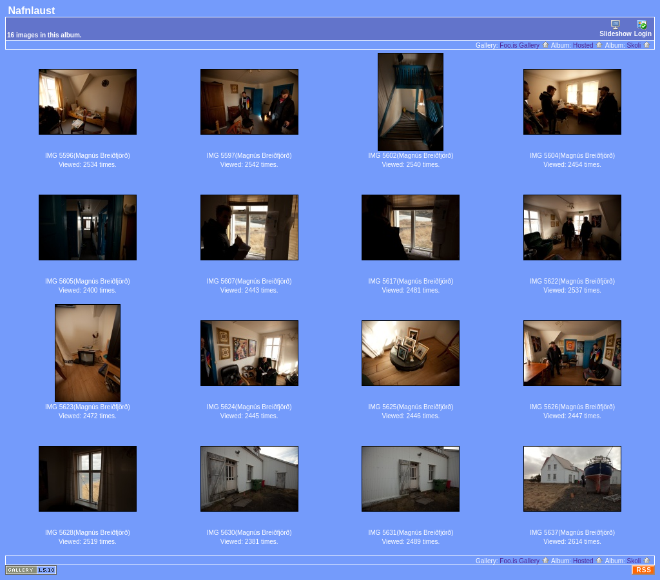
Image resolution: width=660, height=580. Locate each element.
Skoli (639, 45)
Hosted (588, 45)
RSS (644, 570)
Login (643, 28)
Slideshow (615, 28)
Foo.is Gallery (524, 45)
